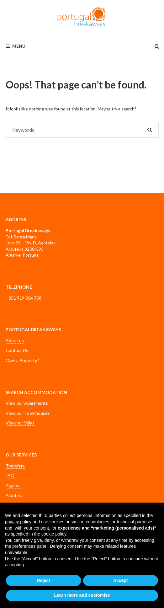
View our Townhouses (28, 413)
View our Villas (20, 422)
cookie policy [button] (53, 533)
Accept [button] (120, 580)
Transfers (15, 465)
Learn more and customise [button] (82, 595)
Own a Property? (22, 360)
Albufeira (15, 495)
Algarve (13, 485)
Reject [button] (43, 580)
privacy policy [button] (18, 521)
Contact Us (17, 350)
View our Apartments (27, 403)
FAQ (10, 475)
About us (15, 340)
